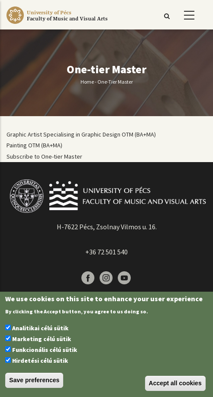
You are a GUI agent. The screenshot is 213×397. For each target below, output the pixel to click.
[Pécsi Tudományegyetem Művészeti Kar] (67, 24)
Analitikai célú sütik (40, 328)
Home (87, 81)
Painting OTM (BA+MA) (34, 145)
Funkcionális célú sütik (44, 350)
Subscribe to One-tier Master (44, 156)
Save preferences (34, 380)
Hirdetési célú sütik (40, 360)
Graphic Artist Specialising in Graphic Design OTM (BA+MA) (81, 134)
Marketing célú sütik (41, 339)
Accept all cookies (175, 383)
